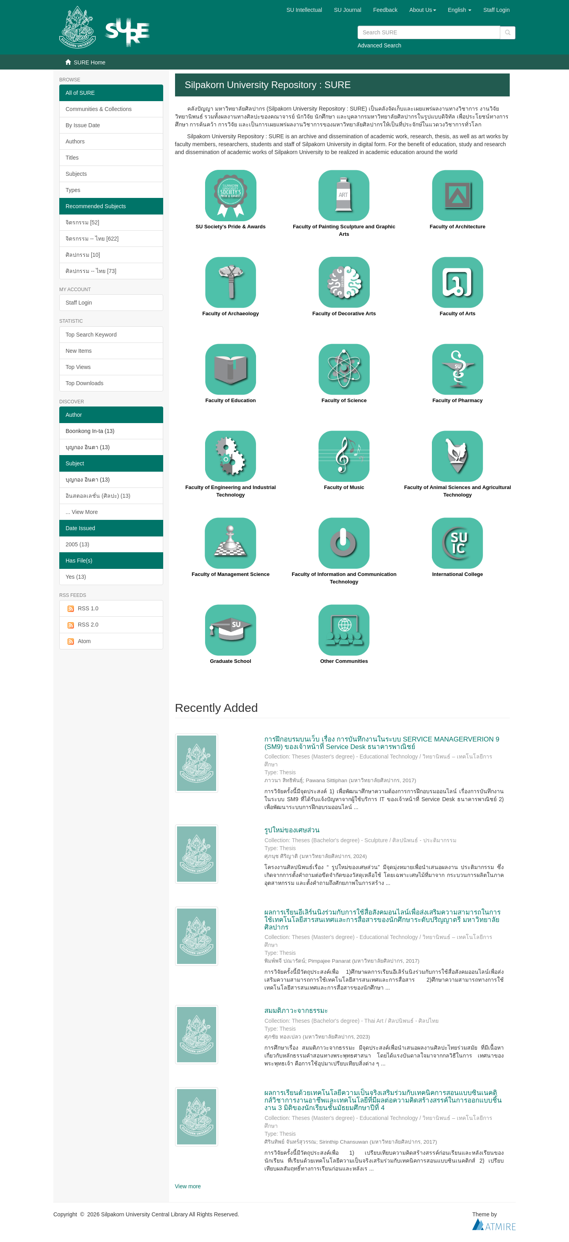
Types (73, 190)
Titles (72, 157)
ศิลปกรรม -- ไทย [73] (91, 271)
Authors (75, 141)
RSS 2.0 (82, 625)
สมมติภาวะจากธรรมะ (296, 1010)
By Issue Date (83, 125)
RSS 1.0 (82, 608)
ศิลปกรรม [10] (83, 255)
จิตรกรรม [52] (82, 222)
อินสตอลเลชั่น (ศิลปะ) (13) (98, 496)
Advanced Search (379, 45)
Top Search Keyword (91, 334)
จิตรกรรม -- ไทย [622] (92, 238)
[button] (422, 10)
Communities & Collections (99, 109)
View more (188, 1186)
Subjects (76, 174)
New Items (79, 351)
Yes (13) (76, 577)
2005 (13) (77, 544)
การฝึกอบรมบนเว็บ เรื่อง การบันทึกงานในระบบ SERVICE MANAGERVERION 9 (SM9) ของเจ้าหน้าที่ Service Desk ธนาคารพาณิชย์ (381, 743)
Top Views (78, 367)
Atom (78, 641)
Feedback (385, 10)
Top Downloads (85, 383)
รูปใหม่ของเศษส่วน (292, 830)
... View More (82, 512)
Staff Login (79, 302)
